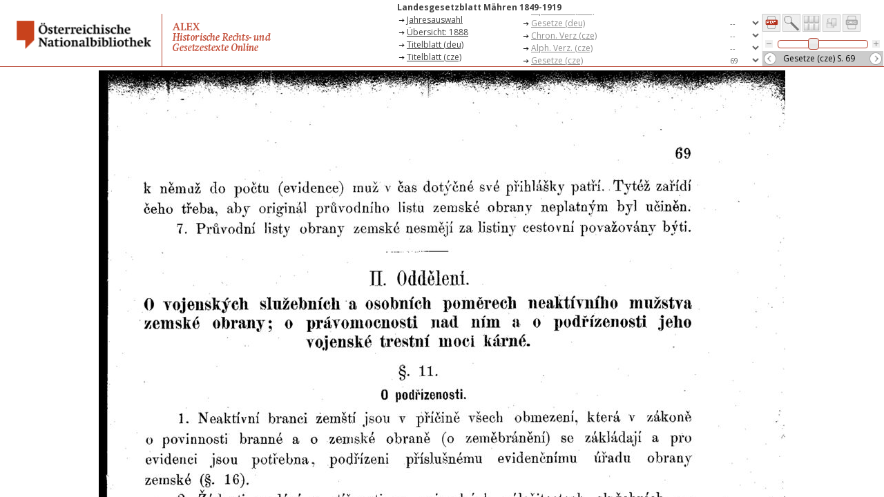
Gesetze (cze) (557, 60)
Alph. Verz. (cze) (562, 48)
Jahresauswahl (435, 20)
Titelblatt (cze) (434, 57)
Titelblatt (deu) (435, 44)
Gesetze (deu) (558, 23)
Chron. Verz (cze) (564, 35)
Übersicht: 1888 (437, 32)
